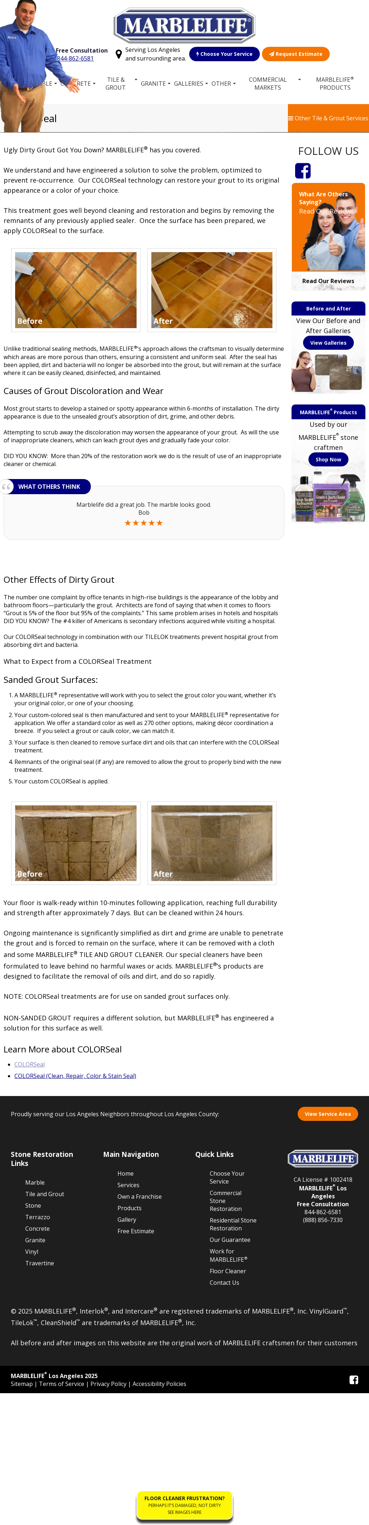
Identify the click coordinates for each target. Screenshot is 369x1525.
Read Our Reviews (328, 412)
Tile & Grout (116, 83)
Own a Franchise (139, 1328)
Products (129, 1339)
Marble (40, 84)
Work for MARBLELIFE (229, 1387)
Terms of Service (62, 1516)
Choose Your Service (225, 53)
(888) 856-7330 (323, 1351)
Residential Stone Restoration (233, 1356)
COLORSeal (29, 1196)
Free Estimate (135, 1363)
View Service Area (328, 1245)
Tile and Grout (44, 1325)
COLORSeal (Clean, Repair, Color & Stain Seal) (75, 1207)
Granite (153, 84)
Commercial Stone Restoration (226, 1332)
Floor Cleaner (228, 1403)
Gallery (126, 1351)
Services (128, 1316)
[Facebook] (303, 302)
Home (12, 84)
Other (221, 84)
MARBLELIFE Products (335, 83)
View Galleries (328, 474)
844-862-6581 (75, 58)
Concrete (76, 84)
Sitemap (22, 1516)
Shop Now (328, 591)
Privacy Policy (109, 1516)
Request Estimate (296, 53)
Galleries (188, 84)
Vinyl (31, 1383)
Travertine (39, 1395)
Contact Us (224, 1414)
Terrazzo (37, 1348)
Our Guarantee (230, 1371)
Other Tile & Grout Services (328, 118)
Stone (33, 1337)
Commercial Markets (268, 83)
